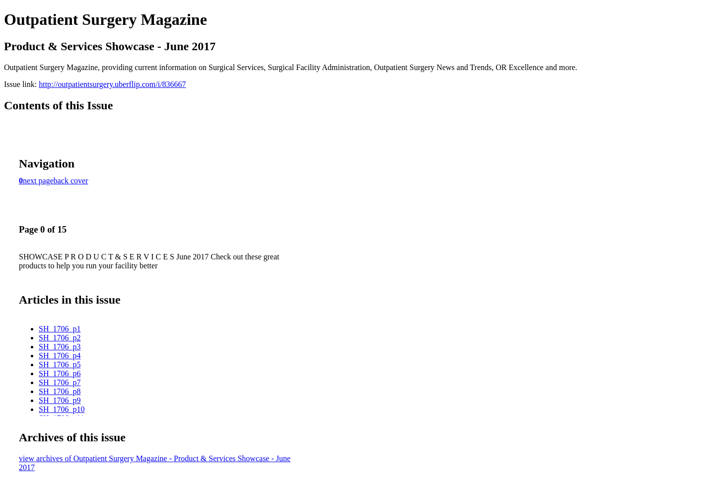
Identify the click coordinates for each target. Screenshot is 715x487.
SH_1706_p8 (59, 391)
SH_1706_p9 (59, 400)
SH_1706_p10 (61, 409)
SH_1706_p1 (59, 329)
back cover (71, 180)
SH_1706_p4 (59, 355)
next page (38, 180)
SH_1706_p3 (59, 346)
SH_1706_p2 (59, 337)
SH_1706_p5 (59, 364)
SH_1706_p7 (59, 382)
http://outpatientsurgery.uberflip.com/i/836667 (112, 84)
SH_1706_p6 (59, 373)
